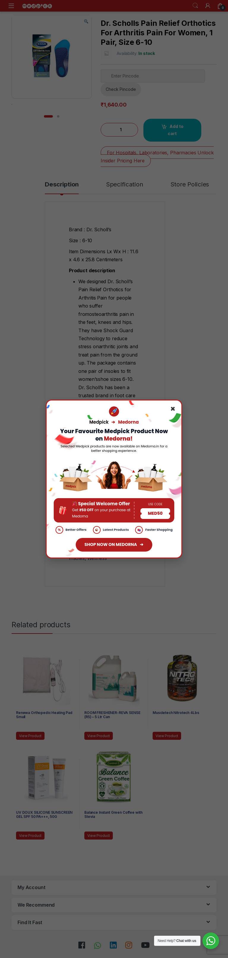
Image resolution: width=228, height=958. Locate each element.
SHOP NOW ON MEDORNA (114, 544)
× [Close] (172, 409)
